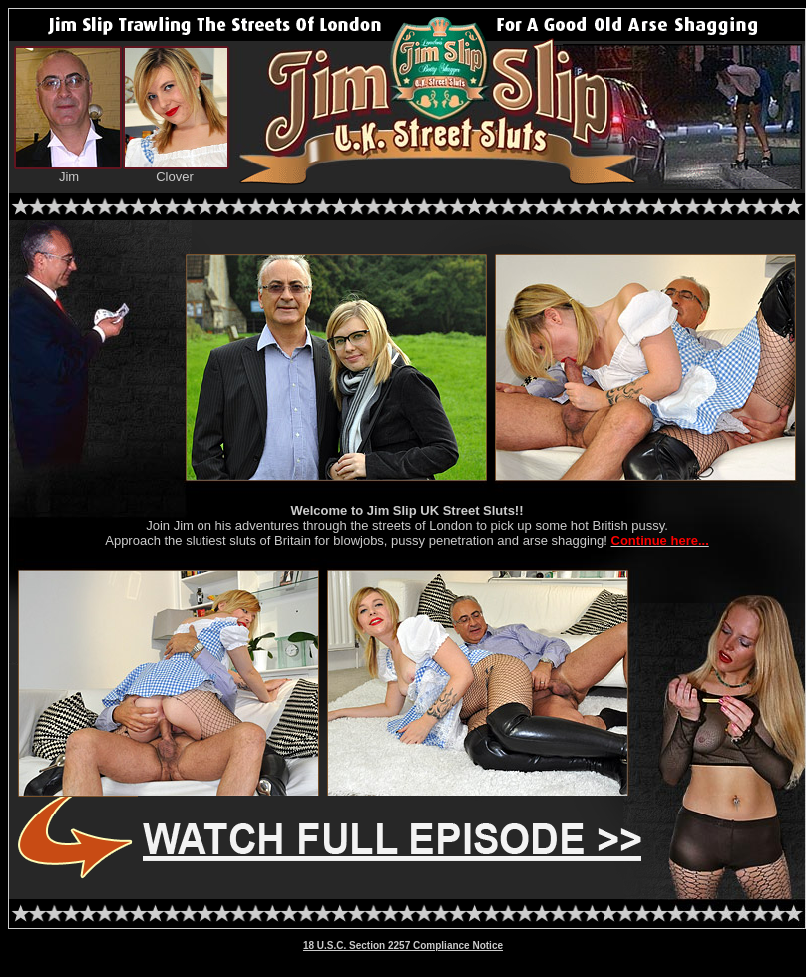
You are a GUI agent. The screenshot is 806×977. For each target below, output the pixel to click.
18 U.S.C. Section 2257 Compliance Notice (403, 945)
